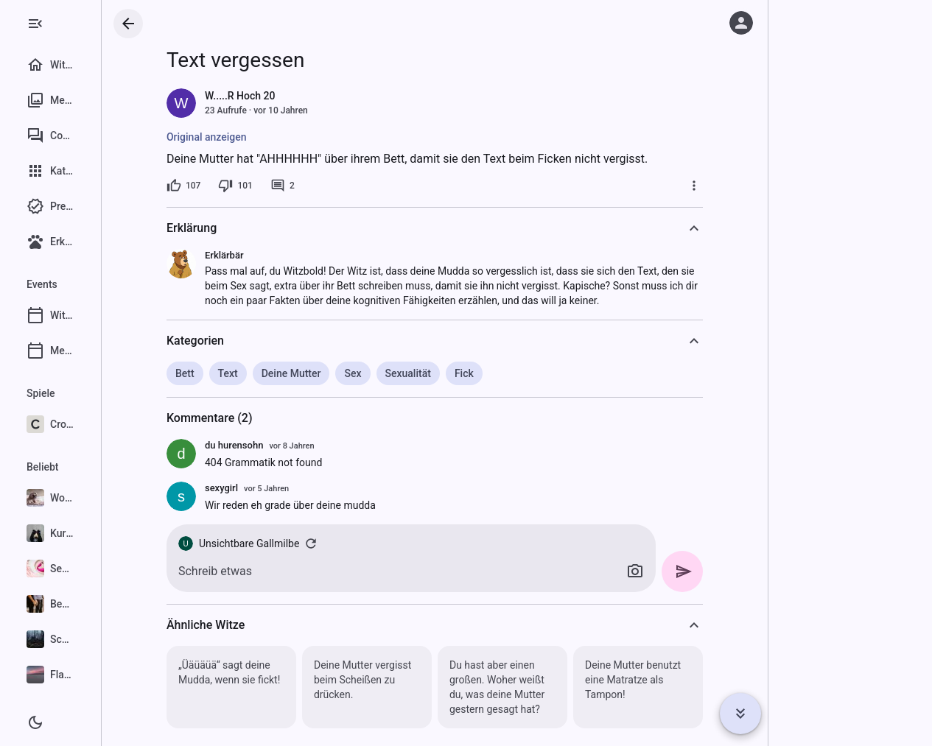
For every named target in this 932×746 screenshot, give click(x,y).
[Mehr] (738, 185)
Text (271, 373)
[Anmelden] (741, 23)
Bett (229, 373)
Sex (396, 373)
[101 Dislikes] (279, 185)
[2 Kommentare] (326, 185)
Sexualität (451, 373)
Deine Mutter (335, 373)
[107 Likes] (227, 185)
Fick (507, 373)
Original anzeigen (251, 137)
